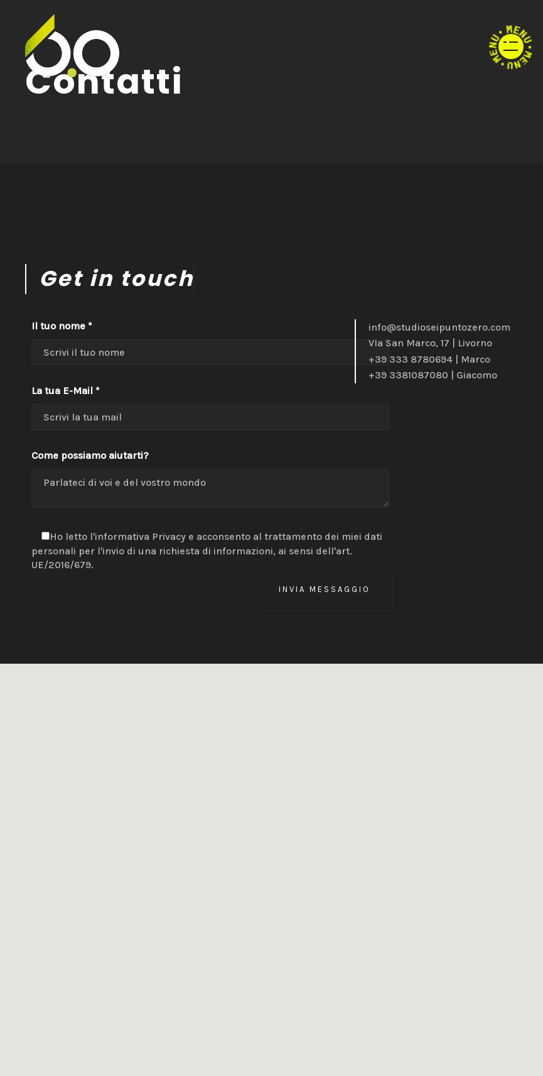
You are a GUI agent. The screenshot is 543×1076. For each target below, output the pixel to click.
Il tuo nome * (61, 326)
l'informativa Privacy (138, 536)
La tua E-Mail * (65, 391)
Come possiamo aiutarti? (90, 455)
